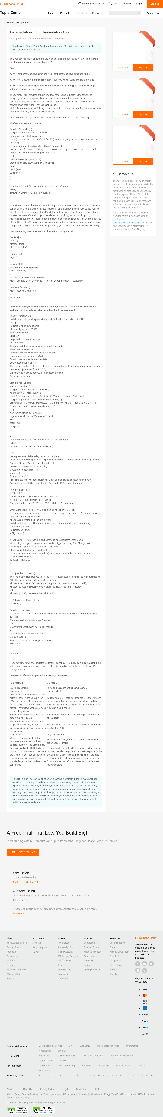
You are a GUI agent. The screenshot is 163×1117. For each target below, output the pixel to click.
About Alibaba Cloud (17, 943)
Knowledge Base (66, 947)
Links (97, 1089)
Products (65, 13)
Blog (60, 965)
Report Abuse (90, 956)
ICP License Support (68, 956)
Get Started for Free (23, 852)
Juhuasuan (55, 1094)
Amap (134, 1094)
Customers (12, 956)
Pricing (96, 13)
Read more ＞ (34, 49)
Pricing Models (14, 947)
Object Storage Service (108, 1046)
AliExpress (68, 1094)
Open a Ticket (19, 900)
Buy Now (143, 67)
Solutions (81, 13)
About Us (27, 1089)
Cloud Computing (66, 1065)
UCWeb (141, 1094)
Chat (15, 882)
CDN (71, 1046)
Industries (87, 1065)
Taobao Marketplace (32, 1094)
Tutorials (142, 1065)
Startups (11, 965)
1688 (90, 1094)
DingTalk (18, 1097)
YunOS (114, 1094)
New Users (64, 1060)
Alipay (26, 1097)
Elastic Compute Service (50, 1046)
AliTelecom (124, 1094)
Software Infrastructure (121, 1055)
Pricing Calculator (92, 969)
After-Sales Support (93, 951)
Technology (63, 943)
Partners (11, 960)
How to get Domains (92, 1055)
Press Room (116, 965)
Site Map (114, 974)
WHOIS (113, 969)
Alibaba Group (14, 1094)
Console (127, 3)
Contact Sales (153, 13)
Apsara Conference (16, 969)
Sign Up (155, 3)
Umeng (150, 1094)
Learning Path (46, 1060)
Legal (65, 1089)
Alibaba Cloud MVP (119, 951)
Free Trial (36, 943)
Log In (139, 3)
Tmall (46, 1094)
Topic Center (45, 1065)
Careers (10, 1089)
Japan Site (44, 1055)
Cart (113, 3)
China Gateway (65, 951)
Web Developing (124, 1065)
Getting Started (65, 960)
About (51, 13)
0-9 (151, 1075)
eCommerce (132, 1046)
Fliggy (107, 1094)
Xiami (9, 1097)
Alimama (98, 1094)
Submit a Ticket (91, 947)
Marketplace (64, 969)
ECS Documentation (66, 1055)
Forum (87, 965)
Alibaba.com (80, 1094)
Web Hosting (45, 1050)
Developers (103, 1065)
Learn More (123, 67)
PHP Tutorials (45, 1070)
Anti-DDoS (85, 1046)
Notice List (81, 1089)
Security (62, 1050)
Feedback (88, 960)
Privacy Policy (47, 1089)
